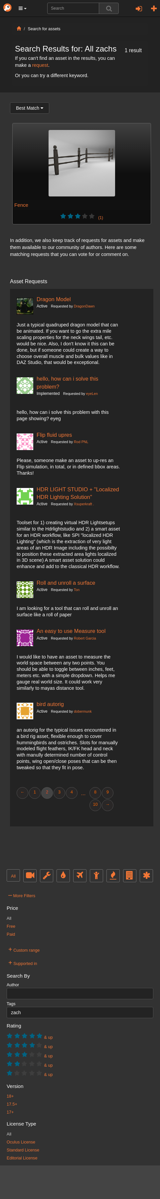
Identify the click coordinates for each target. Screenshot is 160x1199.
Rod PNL (81, 442)
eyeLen (92, 394)
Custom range (24, 949)
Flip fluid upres (54, 435)
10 (95, 804)
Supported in (22, 962)
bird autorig (50, 704)
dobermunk (83, 711)
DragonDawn (84, 306)
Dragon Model (54, 299)
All (13, 876)
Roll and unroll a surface (66, 583)
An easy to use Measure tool (71, 631)
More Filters (21, 895)
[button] (23, 8)
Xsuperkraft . (84, 504)
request (40, 65)
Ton (77, 590)
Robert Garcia (85, 638)
